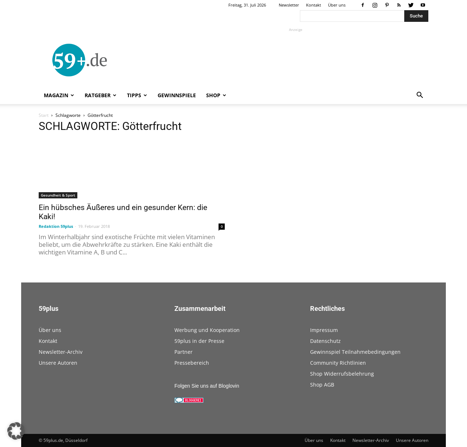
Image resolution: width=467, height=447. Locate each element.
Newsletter (289, 5)
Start (44, 115)
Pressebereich (191, 362)
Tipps (137, 95)
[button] (419, 95)
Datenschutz (325, 340)
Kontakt (313, 5)
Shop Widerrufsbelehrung (342, 373)
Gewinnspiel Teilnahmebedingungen (355, 351)
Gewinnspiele (177, 95)
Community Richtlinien (338, 362)
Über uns (337, 5)
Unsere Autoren (58, 362)
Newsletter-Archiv (60, 351)
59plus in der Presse (199, 340)
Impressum (324, 330)
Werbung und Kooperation (207, 330)
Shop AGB (322, 384)
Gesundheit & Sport (58, 195)
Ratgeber (100, 95)
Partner (183, 351)
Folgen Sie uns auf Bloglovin (206, 386)
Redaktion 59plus (56, 226)
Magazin (59, 95)
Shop (216, 95)
